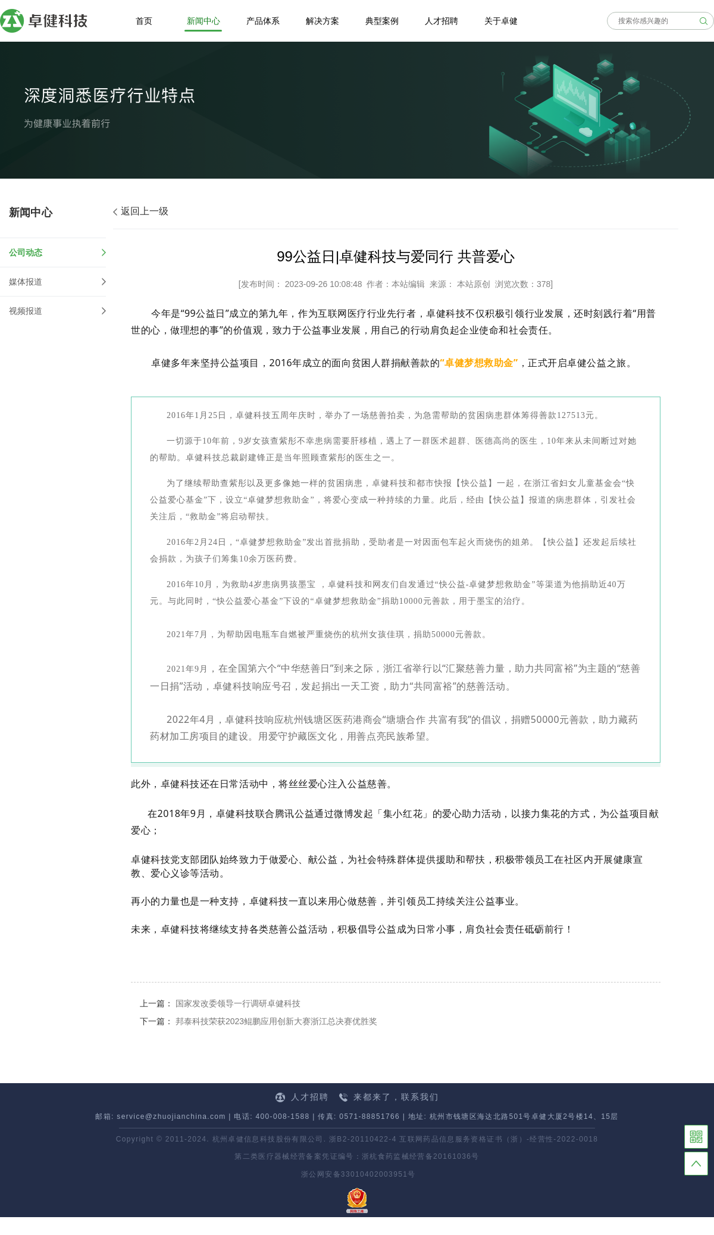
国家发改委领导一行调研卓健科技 (238, 1003)
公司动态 (57, 252)
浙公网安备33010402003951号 (356, 1174)
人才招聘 (302, 1097)
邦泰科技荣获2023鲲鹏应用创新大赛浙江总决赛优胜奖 (276, 1021)
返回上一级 (140, 211)
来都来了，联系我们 (389, 1097)
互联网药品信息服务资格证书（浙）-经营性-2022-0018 (498, 1139)
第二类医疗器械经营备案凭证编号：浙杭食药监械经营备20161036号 (356, 1156)
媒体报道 (25, 281)
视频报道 (25, 311)
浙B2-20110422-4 (363, 1139)
